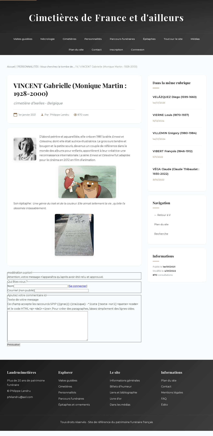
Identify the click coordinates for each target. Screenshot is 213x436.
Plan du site (76, 49)
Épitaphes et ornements (74, 409)
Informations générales (125, 385)
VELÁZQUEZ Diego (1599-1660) (175, 97)
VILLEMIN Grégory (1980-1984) (175, 133)
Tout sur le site (173, 38)
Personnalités (93, 38)
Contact (97, 49)
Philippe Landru (59, 114)
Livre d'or (116, 403)
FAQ (164, 403)
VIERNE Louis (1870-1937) (171, 115)
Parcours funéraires (122, 38)
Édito (164, 409)
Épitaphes (149, 38)
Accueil (11, 66)
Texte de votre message (22, 299)
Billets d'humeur (121, 391)
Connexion (137, 49)
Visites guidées (22, 38)
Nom (10, 286)
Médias (195, 38)
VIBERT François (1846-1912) (173, 151)
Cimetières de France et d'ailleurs (106, 17)
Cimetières (69, 38)
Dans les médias (120, 409)
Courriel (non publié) (21, 290)
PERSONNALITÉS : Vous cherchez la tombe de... (45, 66)
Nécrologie (47, 38)
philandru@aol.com (20, 402)
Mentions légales (172, 397)
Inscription (116, 49)
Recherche (161, 234)
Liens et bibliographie (123, 397)
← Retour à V (162, 215)
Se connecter (78, 286)
